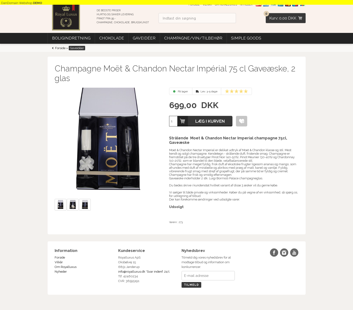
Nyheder (61, 271)
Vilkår (59, 262)
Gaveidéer (144, 38)
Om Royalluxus (65, 267)
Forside (60, 48)
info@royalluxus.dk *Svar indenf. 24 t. (144, 271)
